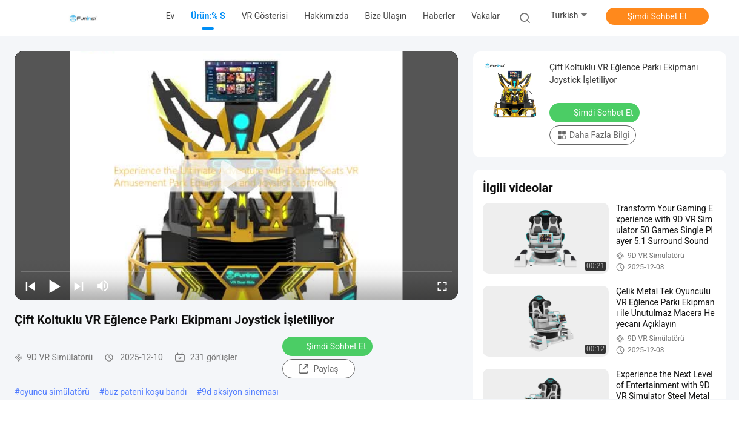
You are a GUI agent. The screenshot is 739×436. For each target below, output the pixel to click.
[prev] (30, 286)
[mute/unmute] (103, 286)
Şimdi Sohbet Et (658, 16)
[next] (79, 286)
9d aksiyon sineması (240, 392)
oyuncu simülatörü (55, 392)
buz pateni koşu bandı (145, 392)
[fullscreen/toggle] (442, 286)
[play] (236, 175)
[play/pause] (54, 286)
